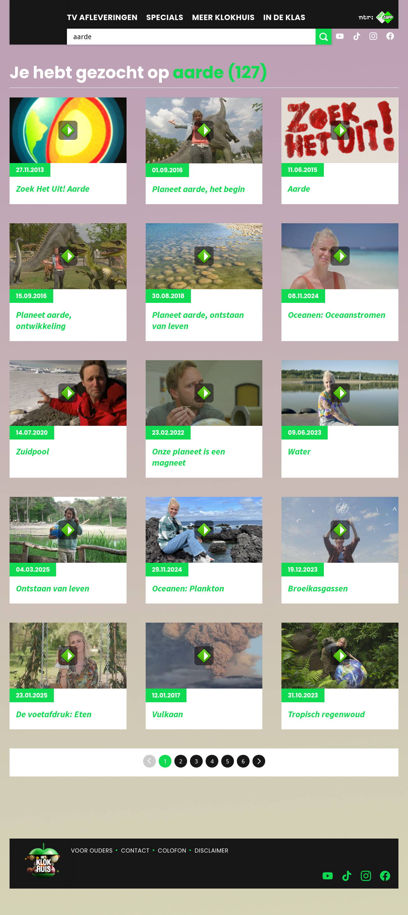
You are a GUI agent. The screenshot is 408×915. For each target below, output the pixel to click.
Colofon (172, 850)
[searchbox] (191, 37)
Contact (135, 850)
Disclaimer (212, 850)
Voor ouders (92, 850)
